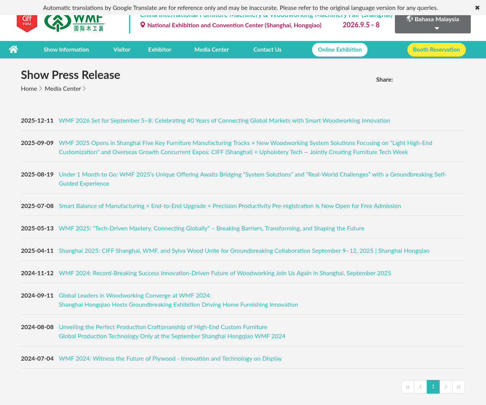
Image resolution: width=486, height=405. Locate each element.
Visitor (122, 49)
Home (29, 88)
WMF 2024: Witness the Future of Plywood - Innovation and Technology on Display (170, 358)
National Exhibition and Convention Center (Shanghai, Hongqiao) (231, 24)
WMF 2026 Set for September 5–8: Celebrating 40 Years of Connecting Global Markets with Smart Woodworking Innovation (224, 120)
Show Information (66, 49)
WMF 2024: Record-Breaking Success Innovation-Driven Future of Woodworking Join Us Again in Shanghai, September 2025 (225, 272)
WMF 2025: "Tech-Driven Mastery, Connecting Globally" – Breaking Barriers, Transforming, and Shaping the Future (211, 228)
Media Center (211, 49)
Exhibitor (159, 49)
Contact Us (267, 49)
